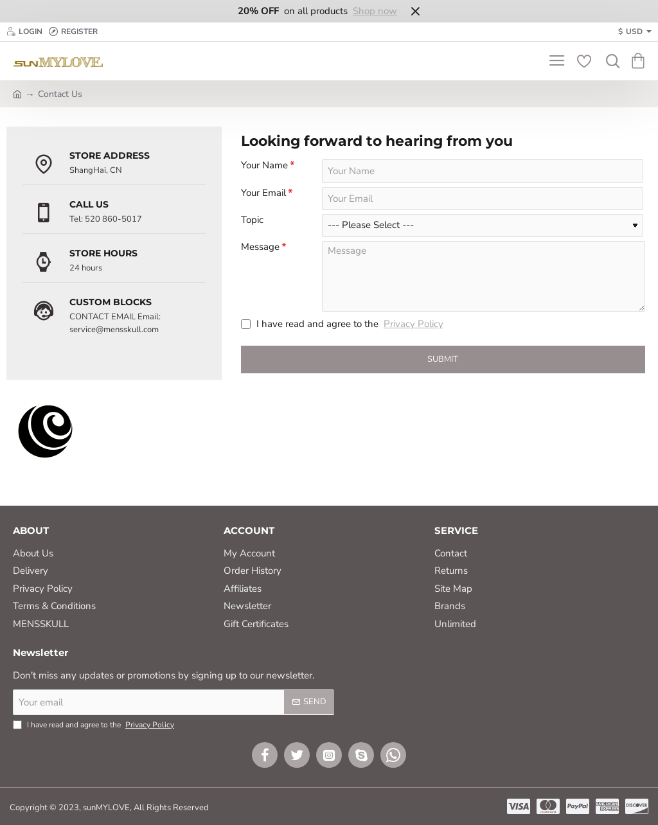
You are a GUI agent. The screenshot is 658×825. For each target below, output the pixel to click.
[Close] (415, 11)
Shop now (375, 10)
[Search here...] (610, 61)
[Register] (73, 31)
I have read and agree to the (343, 331)
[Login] (24, 31)
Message (260, 253)
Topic (252, 224)
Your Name (264, 165)
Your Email (263, 195)
